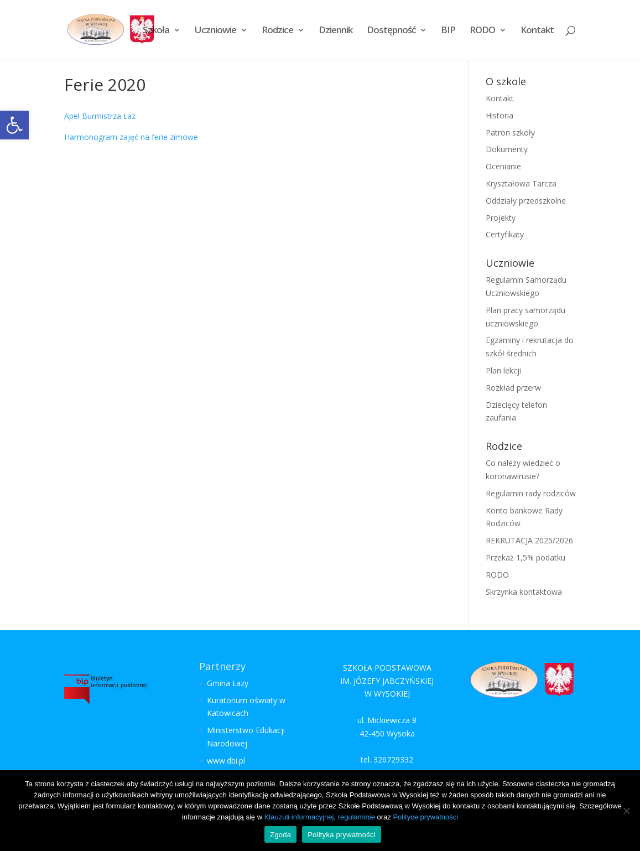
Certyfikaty (505, 234)
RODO (482, 31)
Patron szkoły (510, 132)
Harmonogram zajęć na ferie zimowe (131, 137)
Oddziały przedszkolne (526, 200)
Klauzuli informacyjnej (299, 817)
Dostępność (391, 31)
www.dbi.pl (226, 760)
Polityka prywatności (342, 835)
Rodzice (277, 31)
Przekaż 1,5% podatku (525, 557)
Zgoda (280, 835)
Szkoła (156, 31)
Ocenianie (503, 166)
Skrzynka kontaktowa (524, 592)
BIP (448, 31)
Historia (499, 115)
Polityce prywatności (425, 817)
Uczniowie (215, 31)
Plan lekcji (503, 370)
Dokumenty (507, 149)
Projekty (501, 217)
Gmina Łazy (227, 683)
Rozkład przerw (513, 387)
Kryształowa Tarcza (521, 183)
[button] (14, 125)
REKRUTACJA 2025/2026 (529, 540)
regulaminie (356, 817)
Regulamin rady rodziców (531, 493)
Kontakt (537, 31)
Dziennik (335, 31)
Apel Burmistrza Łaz (100, 116)
